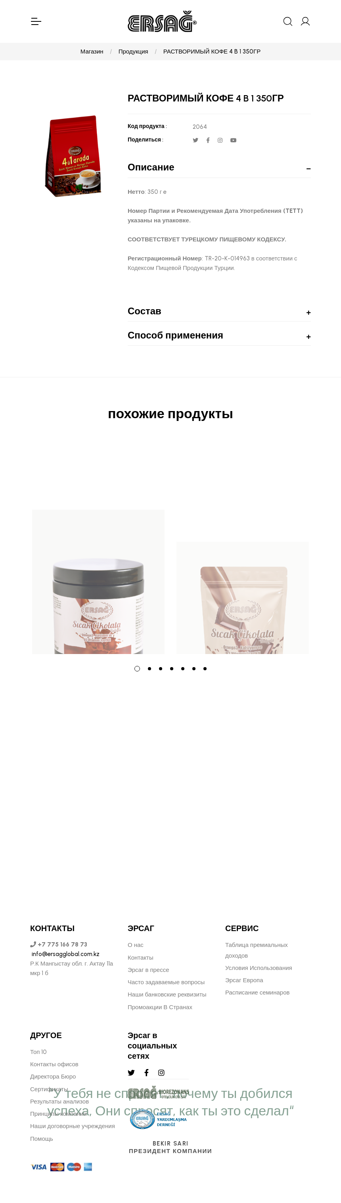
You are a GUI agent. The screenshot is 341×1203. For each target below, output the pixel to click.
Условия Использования (258, 968)
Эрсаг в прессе (148, 969)
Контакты (140, 957)
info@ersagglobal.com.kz (65, 954)
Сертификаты (49, 1089)
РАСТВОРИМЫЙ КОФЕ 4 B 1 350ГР (212, 51)
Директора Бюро (53, 1076)
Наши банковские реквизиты (167, 994)
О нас (136, 945)
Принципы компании (58, 1113)
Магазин (91, 51)
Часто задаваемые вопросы (166, 982)
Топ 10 (38, 1052)
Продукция (133, 51)
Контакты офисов (54, 1064)
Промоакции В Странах (160, 1007)
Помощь (41, 1138)
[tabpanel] (98, 548)
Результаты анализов (59, 1101)
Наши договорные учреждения (72, 1126)
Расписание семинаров (257, 992)
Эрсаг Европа (244, 980)
